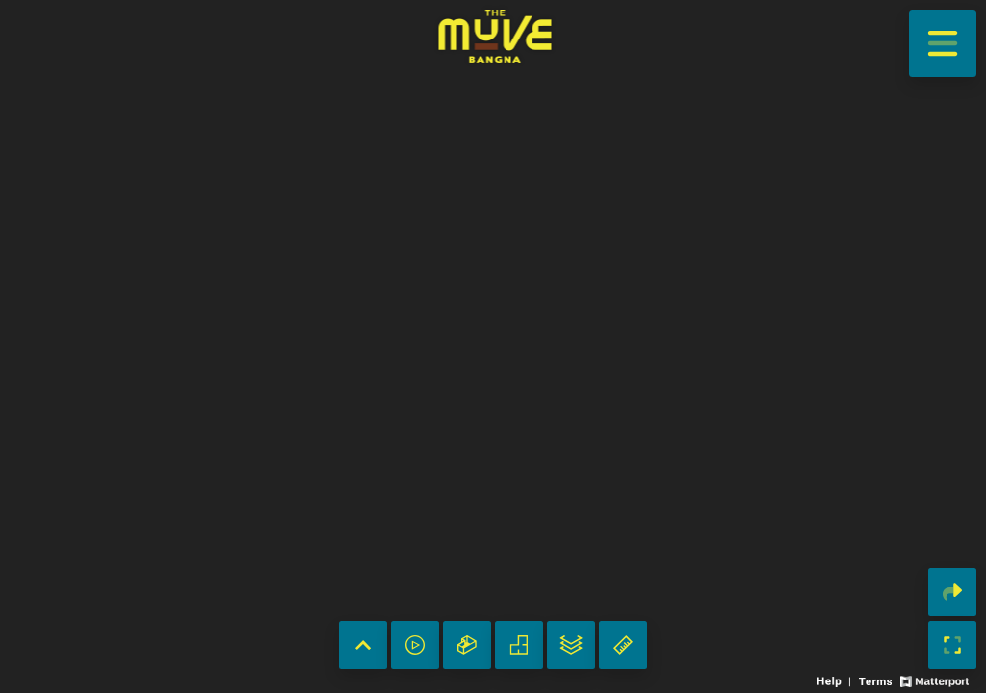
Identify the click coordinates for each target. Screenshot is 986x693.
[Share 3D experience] (952, 592)
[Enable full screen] (952, 645)
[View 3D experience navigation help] (835, 680)
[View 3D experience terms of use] (877, 680)
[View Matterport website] (934, 680)
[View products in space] (942, 43)
